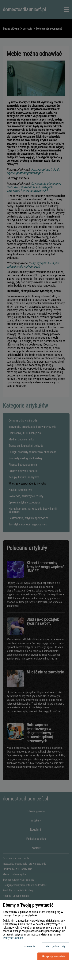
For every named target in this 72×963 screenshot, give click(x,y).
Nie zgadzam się (55, 946)
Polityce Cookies (13, 938)
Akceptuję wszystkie (53, 956)
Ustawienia (28, 946)
